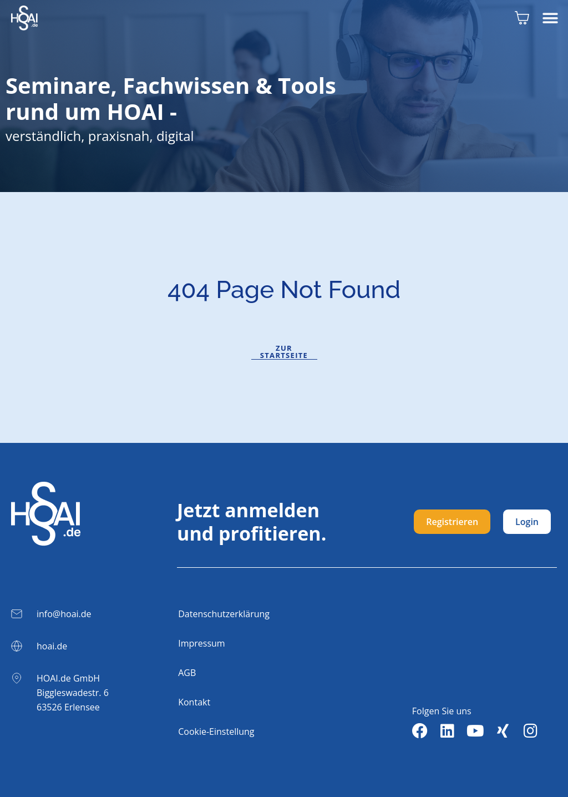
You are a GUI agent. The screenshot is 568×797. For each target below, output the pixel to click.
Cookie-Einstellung (216, 731)
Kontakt (194, 702)
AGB (187, 673)
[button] (549, 18)
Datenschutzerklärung (224, 614)
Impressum (201, 643)
